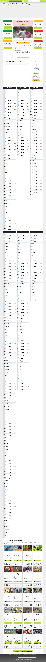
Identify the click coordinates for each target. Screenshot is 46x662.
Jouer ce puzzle (8, 560)
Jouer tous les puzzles (13, 1)
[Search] (34, 1)
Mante (18, 56)
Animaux (8, 555)
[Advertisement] (23, 11)
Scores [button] (20, 1)
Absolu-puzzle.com (22, 660)
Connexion (43, 1)
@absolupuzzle (23, 657)
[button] (23, 1)
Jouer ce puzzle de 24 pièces (8, 27)
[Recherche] (39, 1)
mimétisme (22, 56)
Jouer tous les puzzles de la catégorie (23, 651)
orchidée (27, 56)
